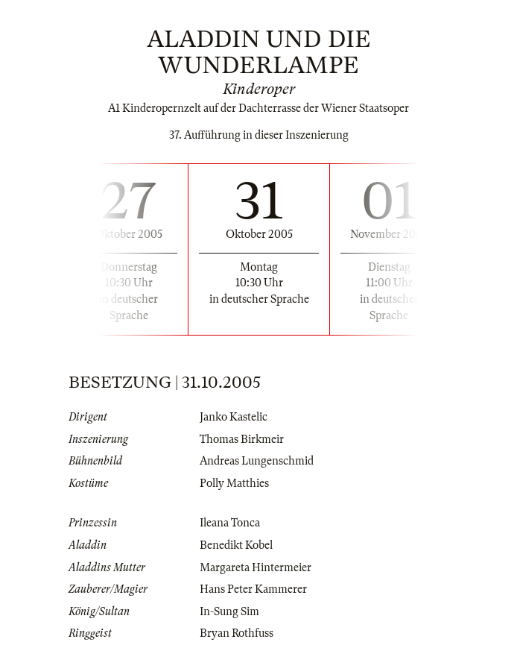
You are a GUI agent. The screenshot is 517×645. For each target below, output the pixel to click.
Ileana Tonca (230, 523)
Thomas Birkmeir (242, 439)
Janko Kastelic (233, 417)
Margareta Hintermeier (255, 567)
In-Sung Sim (229, 611)
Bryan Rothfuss (236, 633)
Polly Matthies (234, 483)
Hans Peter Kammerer (253, 589)
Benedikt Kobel (236, 545)
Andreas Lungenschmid (257, 461)
